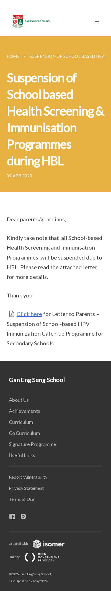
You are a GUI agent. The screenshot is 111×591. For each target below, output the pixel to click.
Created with (41, 543)
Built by (38, 557)
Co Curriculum (24, 433)
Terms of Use (21, 499)
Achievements (24, 411)
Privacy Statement (26, 488)
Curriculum (21, 422)
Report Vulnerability (28, 476)
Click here (29, 313)
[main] (55, 198)
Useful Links (22, 455)
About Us (19, 400)
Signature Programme (32, 444)
